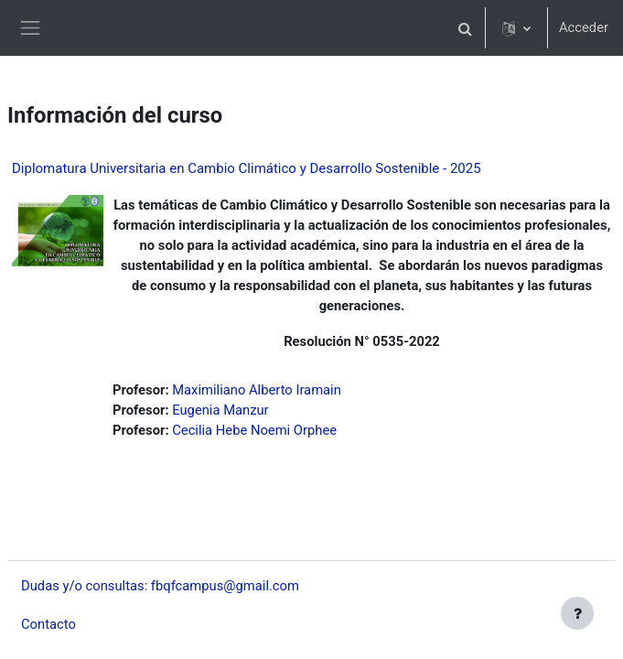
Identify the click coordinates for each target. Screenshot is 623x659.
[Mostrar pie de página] (577, 613)
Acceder (583, 27)
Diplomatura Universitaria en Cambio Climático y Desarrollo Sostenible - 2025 (246, 168)
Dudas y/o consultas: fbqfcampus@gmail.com (160, 586)
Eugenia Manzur (220, 410)
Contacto (48, 624)
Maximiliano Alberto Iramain (256, 390)
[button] (465, 28)
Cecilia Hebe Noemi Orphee (254, 430)
